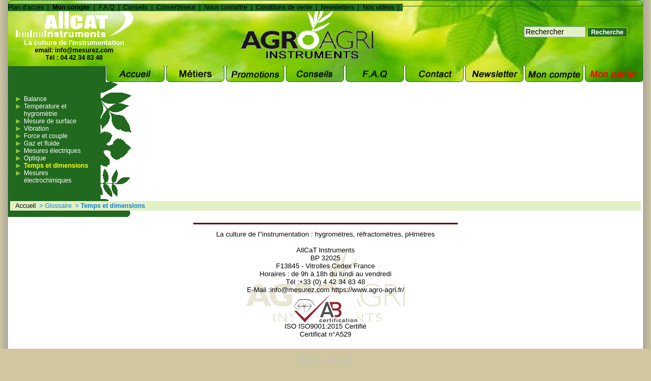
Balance (35, 99)
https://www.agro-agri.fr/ (367, 290)
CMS (306, 361)
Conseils (135, 7)
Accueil (25, 206)
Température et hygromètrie (45, 110)
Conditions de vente (284, 7)
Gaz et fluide (41, 143)
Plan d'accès (26, 7)
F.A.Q (106, 7)
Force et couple (46, 136)
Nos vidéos (378, 7)
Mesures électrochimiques (47, 176)
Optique (35, 158)
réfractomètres (379, 234)
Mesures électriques (52, 151)
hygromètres (334, 234)
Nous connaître (225, 7)
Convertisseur (175, 7)
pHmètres (420, 234)
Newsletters (337, 7)
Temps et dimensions (56, 165)
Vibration (36, 128)
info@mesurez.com (84, 50)
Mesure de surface (50, 121)
